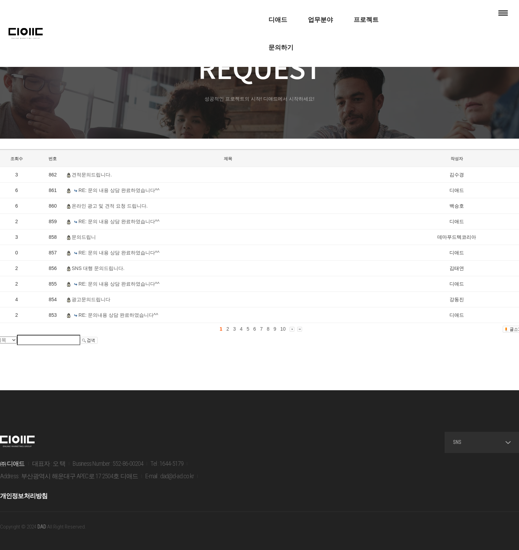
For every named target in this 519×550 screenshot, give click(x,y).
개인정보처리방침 (23, 495)
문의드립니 (84, 237)
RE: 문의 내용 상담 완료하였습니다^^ (119, 190)
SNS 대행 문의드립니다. (98, 268)
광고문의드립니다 (91, 299)
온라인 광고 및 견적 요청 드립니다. (109, 206)
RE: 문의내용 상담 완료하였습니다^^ (118, 315)
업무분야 (235, 13)
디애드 (192, 13)
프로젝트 (280, 13)
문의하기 (326, 13)
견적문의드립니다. (92, 174)
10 (283, 329)
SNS (482, 442)
